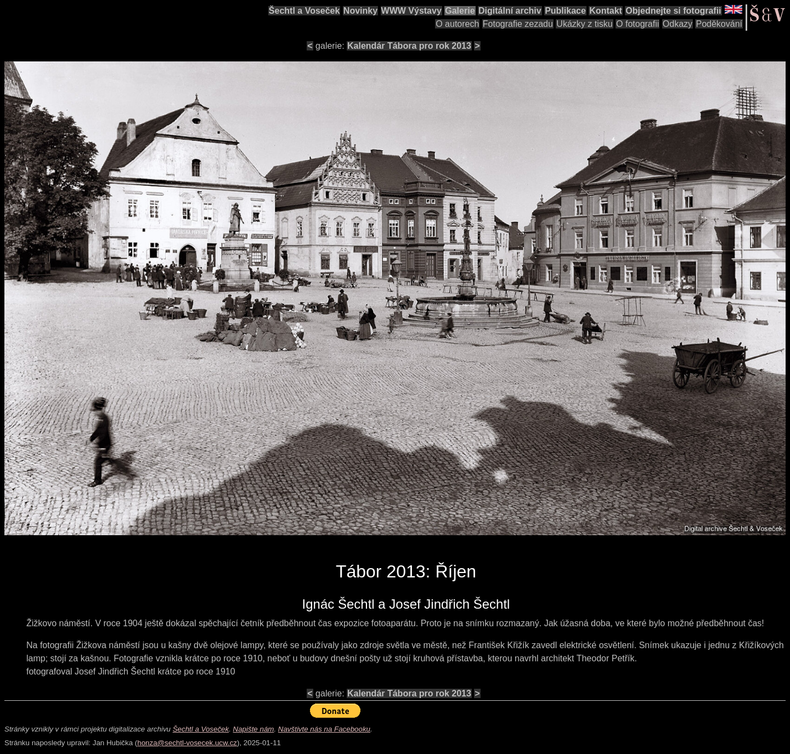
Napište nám (253, 729)
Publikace (565, 10)
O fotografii (637, 24)
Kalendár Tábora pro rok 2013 (409, 45)
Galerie (460, 10)
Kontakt (605, 10)
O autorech (457, 24)
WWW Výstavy (411, 10)
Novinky (360, 10)
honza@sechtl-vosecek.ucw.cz (187, 743)
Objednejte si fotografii (673, 10)
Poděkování (719, 24)
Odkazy (677, 24)
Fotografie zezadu (518, 24)
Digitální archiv (509, 10)
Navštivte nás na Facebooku (324, 729)
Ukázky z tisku (584, 24)
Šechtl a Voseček (304, 10)
